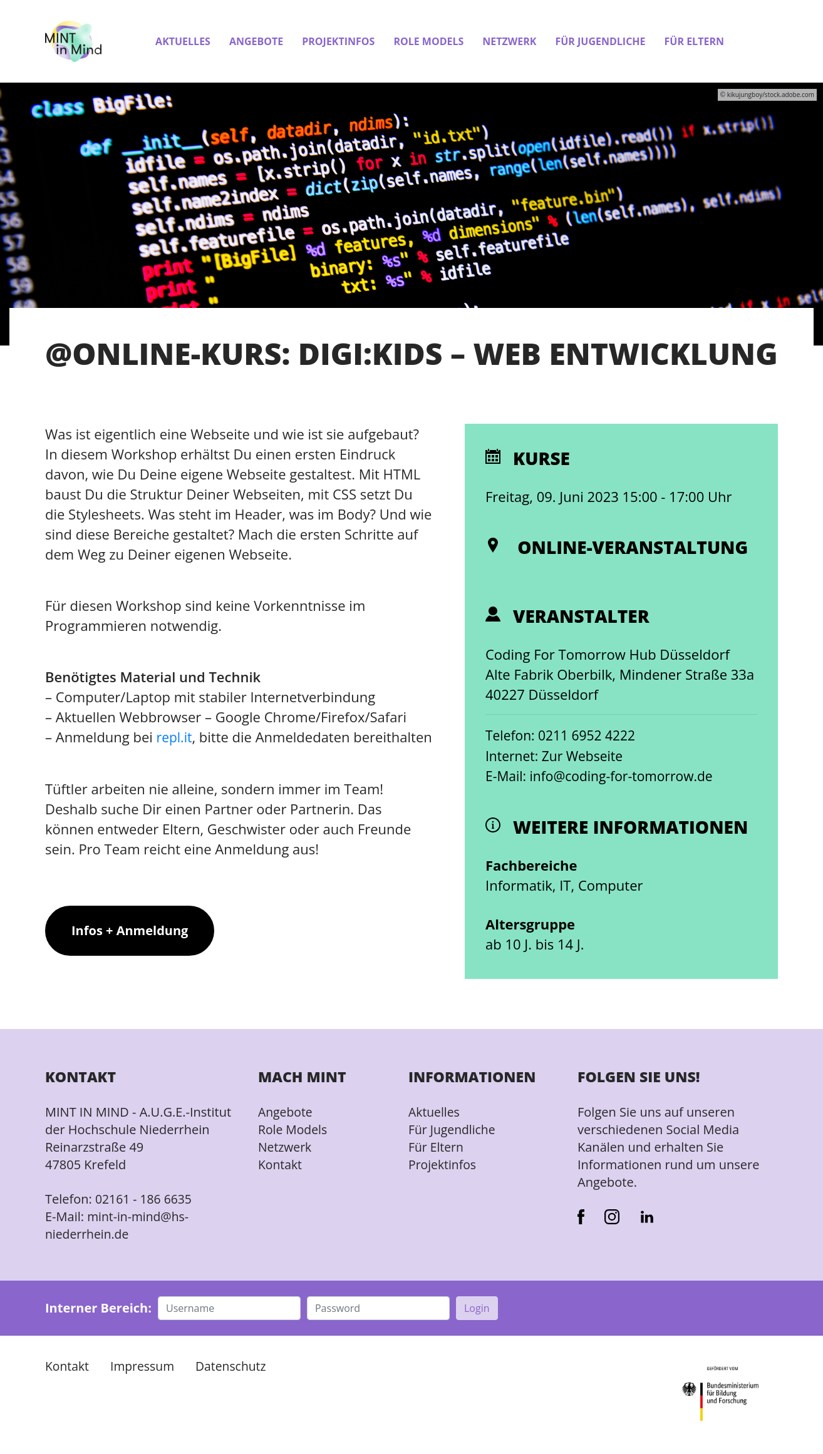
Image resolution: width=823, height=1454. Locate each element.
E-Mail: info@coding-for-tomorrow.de (604, 774)
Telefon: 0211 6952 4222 (563, 734)
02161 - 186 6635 (145, 1197)
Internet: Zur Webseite (557, 754)
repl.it (175, 736)
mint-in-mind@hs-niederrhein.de (118, 1224)
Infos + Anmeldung (129, 949)
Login (477, 1307)
